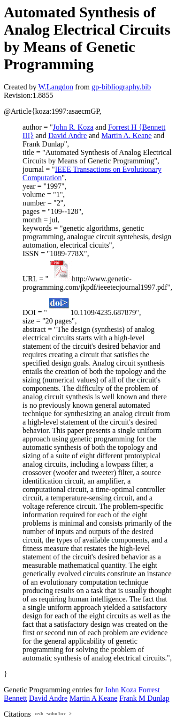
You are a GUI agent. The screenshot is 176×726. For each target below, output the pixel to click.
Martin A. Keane (126, 135)
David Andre (67, 135)
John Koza (121, 690)
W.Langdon (55, 87)
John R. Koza (73, 127)
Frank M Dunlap (144, 698)
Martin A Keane (93, 698)
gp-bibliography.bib (121, 87)
